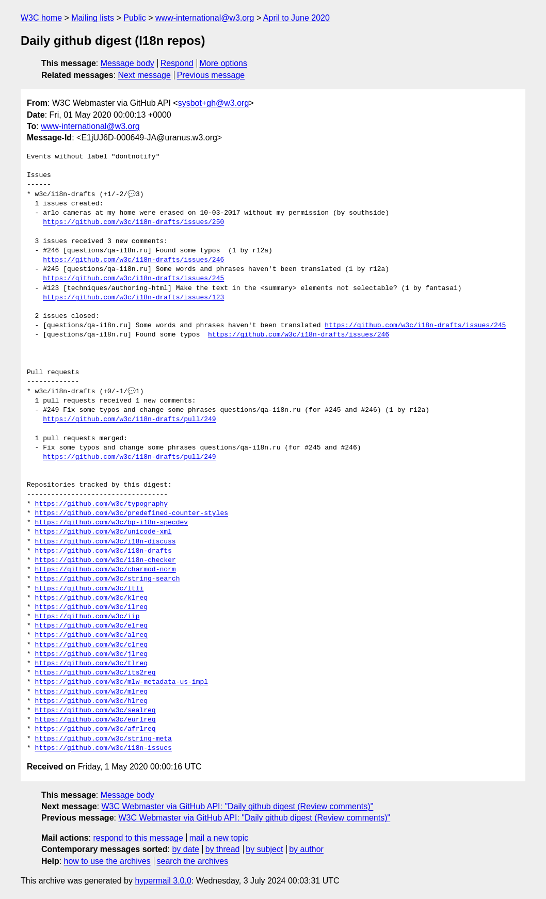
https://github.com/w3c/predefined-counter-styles (131, 513)
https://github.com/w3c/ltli (89, 588)
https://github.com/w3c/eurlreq (95, 720)
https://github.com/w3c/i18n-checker (105, 560)
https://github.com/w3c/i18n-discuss (105, 542)
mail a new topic (219, 837)
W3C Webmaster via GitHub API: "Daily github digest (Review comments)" (238, 806)
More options (224, 63)
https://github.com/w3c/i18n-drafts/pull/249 (129, 419)
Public (134, 17)
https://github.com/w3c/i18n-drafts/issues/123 (133, 297)
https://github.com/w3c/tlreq (91, 663)
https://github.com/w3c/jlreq (91, 654)
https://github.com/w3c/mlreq (91, 692)
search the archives (193, 861)
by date (185, 849)
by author (306, 849)
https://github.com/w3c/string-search (107, 579)
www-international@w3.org (204, 17)
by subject (264, 849)
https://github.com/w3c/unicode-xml (103, 532)
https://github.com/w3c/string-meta (103, 739)
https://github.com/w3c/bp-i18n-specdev (111, 522)
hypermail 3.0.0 (163, 880)
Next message (144, 75)
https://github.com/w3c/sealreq (95, 710)
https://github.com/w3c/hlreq (91, 701)
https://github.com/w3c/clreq (91, 645)
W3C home (41, 17)
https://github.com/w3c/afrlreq (95, 729)
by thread (222, 849)
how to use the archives (107, 861)
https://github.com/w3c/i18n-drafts (103, 551)
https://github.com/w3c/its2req (95, 673)
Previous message (211, 75)
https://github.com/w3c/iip (87, 616)
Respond (177, 63)
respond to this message (138, 837)
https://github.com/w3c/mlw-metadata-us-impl (121, 682)
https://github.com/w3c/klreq (91, 598)
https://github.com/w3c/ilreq (91, 607)
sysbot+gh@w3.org (213, 103)
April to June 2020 (296, 17)
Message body (127, 63)
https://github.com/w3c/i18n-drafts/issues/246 (133, 260)
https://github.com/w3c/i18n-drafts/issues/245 (133, 278)
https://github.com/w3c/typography (101, 504)
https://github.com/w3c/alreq (91, 635)
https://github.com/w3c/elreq (91, 626)
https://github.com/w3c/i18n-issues (103, 748)
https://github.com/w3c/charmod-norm (105, 569)
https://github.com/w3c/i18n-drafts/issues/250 (133, 222)
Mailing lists (92, 17)
